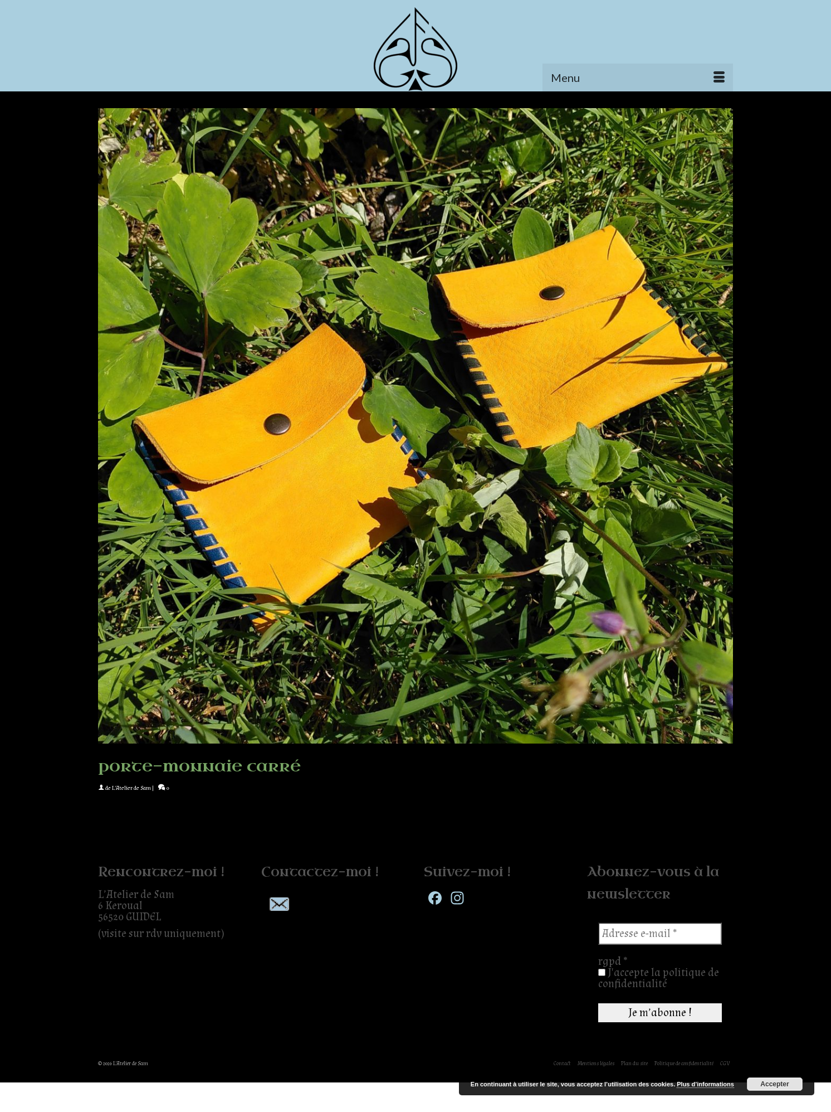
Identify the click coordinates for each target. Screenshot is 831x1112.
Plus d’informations (705, 1084)
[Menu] (637, 77)
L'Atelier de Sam (131, 788)
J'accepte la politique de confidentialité (658, 978)
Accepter (774, 1084)
